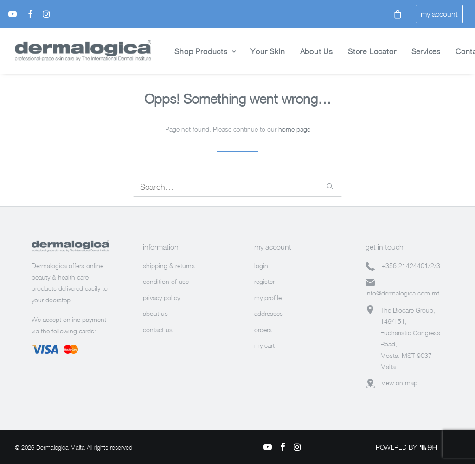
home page (294, 129)
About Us (316, 51)
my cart (264, 345)
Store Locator (372, 51)
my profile (268, 297)
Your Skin (267, 51)
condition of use (166, 281)
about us (155, 313)
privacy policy (161, 297)
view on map (399, 383)
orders (263, 329)
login (261, 266)
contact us (158, 329)
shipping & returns (169, 266)
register (264, 281)
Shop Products (205, 51)
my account (439, 14)
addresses (268, 313)
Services (426, 51)
